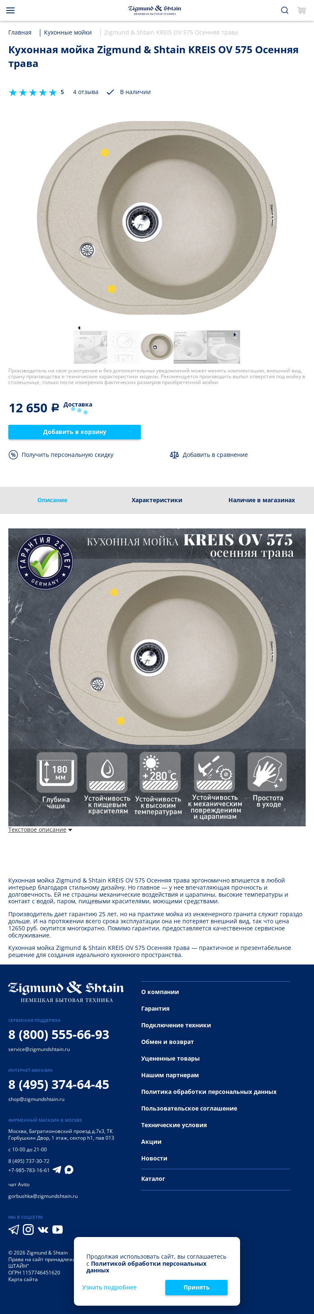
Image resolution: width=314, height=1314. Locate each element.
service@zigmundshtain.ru (39, 1049)
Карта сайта (23, 1279)
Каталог (153, 1178)
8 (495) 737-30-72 (28, 1161)
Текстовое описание (40, 829)
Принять (197, 1287)
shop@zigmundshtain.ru (36, 1099)
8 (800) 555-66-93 (58, 1034)
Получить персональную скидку (67, 455)
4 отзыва (85, 92)
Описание (52, 500)
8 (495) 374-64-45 (58, 1084)
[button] (79, 327)
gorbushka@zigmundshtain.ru (43, 1196)
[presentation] (308, 500)
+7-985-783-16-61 (29, 1170)
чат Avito (18, 1184)
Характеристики (157, 500)
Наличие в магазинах (261, 500)
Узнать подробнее (109, 1287)
